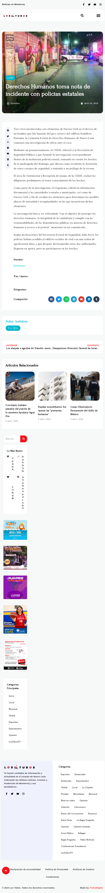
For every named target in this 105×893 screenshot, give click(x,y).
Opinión (13, 735)
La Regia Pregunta (85, 820)
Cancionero (80, 807)
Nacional (13, 709)
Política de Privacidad (56, 869)
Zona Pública (67, 833)
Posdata (64, 794)
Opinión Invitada (82, 827)
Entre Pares (66, 820)
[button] (82, 15)
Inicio (11, 696)
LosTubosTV (15, 742)
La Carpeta (87, 787)
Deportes (13, 722)
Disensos (92, 814)
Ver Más (13, 328)
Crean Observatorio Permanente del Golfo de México (84, 411)
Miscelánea (78, 794)
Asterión (65, 807)
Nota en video (68, 800)
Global (12, 716)
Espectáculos (15, 729)
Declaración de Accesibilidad (25, 869)
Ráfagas (82, 833)
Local (10, 78)
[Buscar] (23, 438)
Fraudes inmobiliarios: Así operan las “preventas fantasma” (52, 411)
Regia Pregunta (68, 840)
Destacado (66, 781)
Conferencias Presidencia (73, 846)
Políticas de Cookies (83, 869)
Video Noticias (87, 840)
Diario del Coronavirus (72, 814)
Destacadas (80, 774)
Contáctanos (52, 877)
